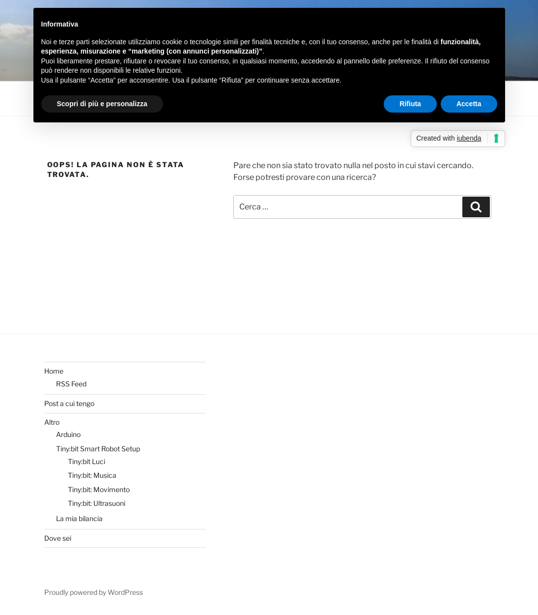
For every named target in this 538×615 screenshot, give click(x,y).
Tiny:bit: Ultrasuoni (96, 503)
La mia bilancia (79, 518)
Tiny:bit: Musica (92, 475)
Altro (51, 422)
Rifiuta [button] (410, 104)
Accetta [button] (468, 104)
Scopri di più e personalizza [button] (102, 104)
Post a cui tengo (69, 403)
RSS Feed (71, 384)
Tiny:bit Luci (86, 461)
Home (53, 371)
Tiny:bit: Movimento (99, 489)
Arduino (68, 434)
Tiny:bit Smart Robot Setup (98, 448)
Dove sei (57, 538)
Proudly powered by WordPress (93, 592)
